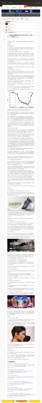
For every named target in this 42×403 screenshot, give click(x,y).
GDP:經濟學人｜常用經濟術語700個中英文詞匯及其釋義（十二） (18, 375)
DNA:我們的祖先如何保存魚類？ (13, 369)
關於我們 (16, 397)
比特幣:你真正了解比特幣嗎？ (12, 381)
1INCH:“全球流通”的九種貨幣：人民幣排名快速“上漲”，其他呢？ (18, 387)
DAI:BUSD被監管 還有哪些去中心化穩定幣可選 (15, 363)
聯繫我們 (11, 397)
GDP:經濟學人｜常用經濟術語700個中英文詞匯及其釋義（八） (18, 357)
